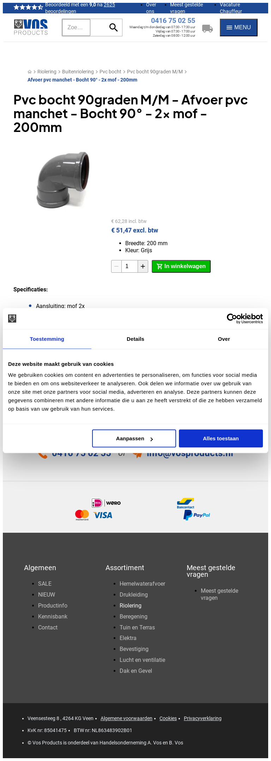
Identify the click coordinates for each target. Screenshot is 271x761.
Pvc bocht (110, 71)
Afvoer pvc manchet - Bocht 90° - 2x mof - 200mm (82, 80)
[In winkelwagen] (181, 266)
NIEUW (46, 594)
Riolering (46, 71)
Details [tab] (135, 339)
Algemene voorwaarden (126, 718)
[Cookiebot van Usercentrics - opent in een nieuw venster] (232, 318)
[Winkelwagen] (207, 27)
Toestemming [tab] (47, 339)
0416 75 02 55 (173, 20)
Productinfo (52, 605)
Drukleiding (134, 594)
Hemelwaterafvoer (142, 583)
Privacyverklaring (203, 718)
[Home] (30, 72)
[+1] (143, 266)
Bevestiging (134, 649)
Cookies (168, 718)
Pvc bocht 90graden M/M (155, 71)
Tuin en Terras (137, 627)
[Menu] (239, 27)
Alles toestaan (221, 438)
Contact (48, 627)
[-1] (116, 266)
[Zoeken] (76, 27)
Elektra (128, 638)
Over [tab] (224, 339)
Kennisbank (52, 616)
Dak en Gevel (136, 671)
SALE (45, 583)
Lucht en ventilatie (142, 660)
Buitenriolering (78, 71)
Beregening (133, 616)
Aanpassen (134, 438)
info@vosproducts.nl (190, 453)
